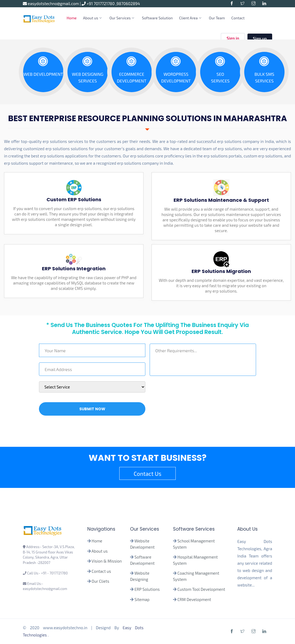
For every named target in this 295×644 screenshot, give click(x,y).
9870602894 (128, 3)
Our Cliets (100, 581)
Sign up (260, 38)
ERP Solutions (147, 589)
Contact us (101, 571)
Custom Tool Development (201, 589)
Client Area (190, 18)
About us (92, 18)
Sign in (232, 38)
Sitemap (142, 599)
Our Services (121, 18)
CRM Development (194, 599)
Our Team (217, 18)
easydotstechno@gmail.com (51, 3)
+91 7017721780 (99, 3)
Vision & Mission (107, 561)
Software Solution (157, 18)
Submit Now (92, 409)
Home (72, 18)
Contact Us (147, 473)
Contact (237, 18)
